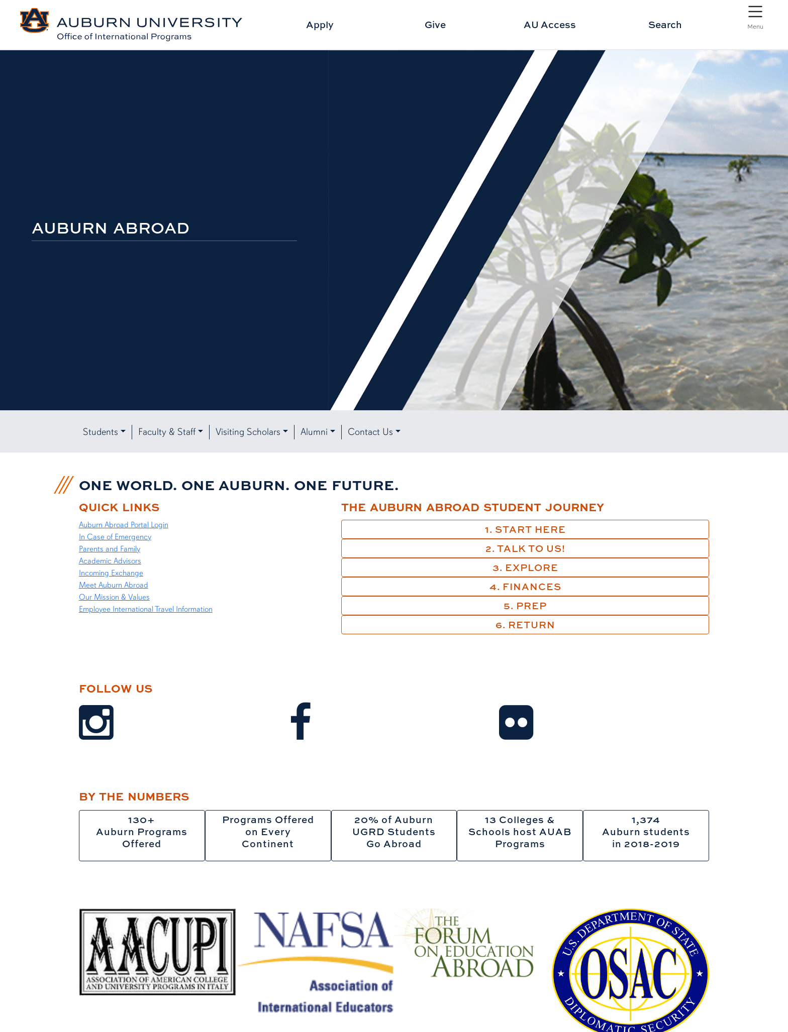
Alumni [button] (314, 432)
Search (665, 24)
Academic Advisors (110, 561)
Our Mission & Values (114, 597)
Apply (320, 24)
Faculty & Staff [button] (166, 432)
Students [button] (100, 432)
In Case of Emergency (115, 537)
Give (435, 24)
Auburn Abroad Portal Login (123, 525)
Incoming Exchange (111, 573)
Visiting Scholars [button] (248, 432)
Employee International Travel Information (146, 609)
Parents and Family (109, 549)
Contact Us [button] (370, 432)
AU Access (550, 24)
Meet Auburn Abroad (113, 585)
